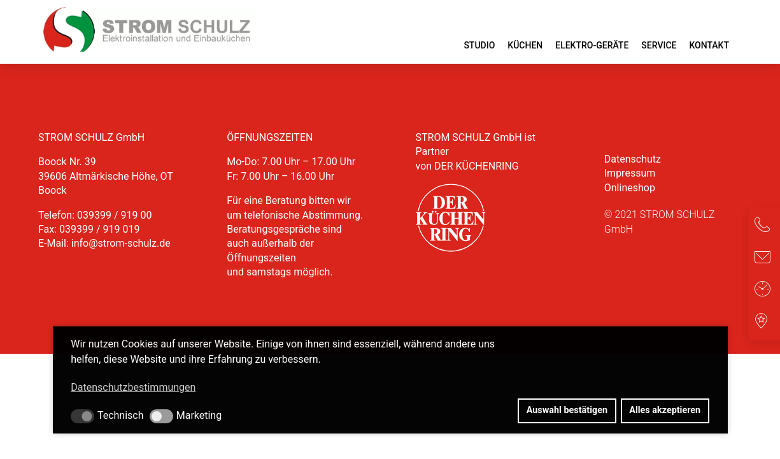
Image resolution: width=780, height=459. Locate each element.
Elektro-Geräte (591, 45)
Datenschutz (632, 159)
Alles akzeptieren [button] (664, 410)
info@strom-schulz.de (121, 243)
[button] (82, 416)
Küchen (524, 45)
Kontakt (709, 45)
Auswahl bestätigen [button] (567, 410)
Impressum (630, 173)
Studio (479, 45)
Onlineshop (629, 188)
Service (658, 45)
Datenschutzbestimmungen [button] (133, 387)
